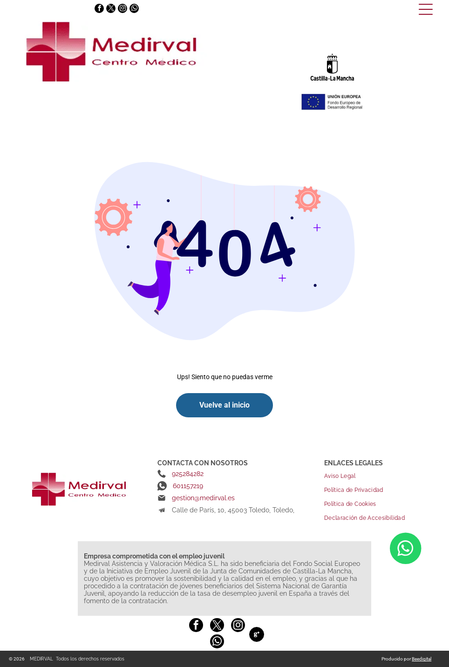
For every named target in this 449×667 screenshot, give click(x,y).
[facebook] (99, 9)
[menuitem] (378, 476)
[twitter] (111, 9)
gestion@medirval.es (203, 498)
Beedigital (421, 658)
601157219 (188, 486)
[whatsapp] (134, 9)
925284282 (188, 473)
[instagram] (122, 9)
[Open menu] (426, 9)
